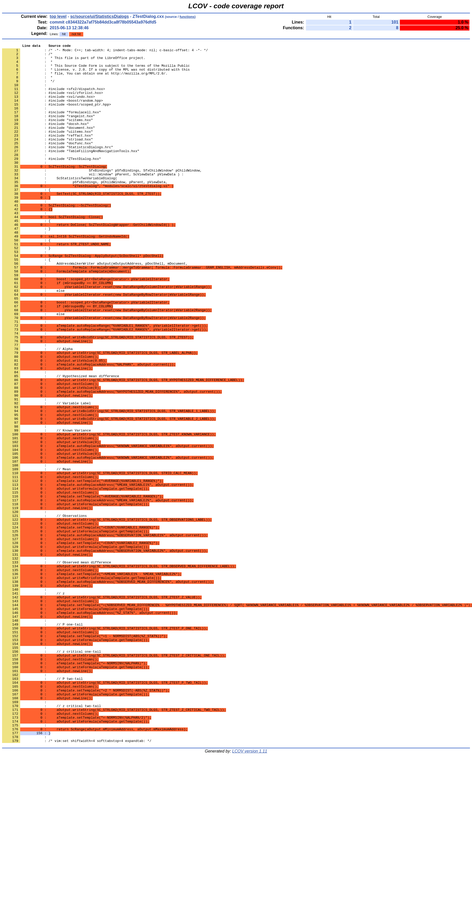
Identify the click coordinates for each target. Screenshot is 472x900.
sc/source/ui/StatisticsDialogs (99, 16)
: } (26, 265)
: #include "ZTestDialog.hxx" (51, 182)
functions (186, 17)
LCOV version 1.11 (249, 891)
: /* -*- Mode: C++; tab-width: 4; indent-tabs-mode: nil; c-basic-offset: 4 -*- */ (105, 51)
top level (58, 16)
